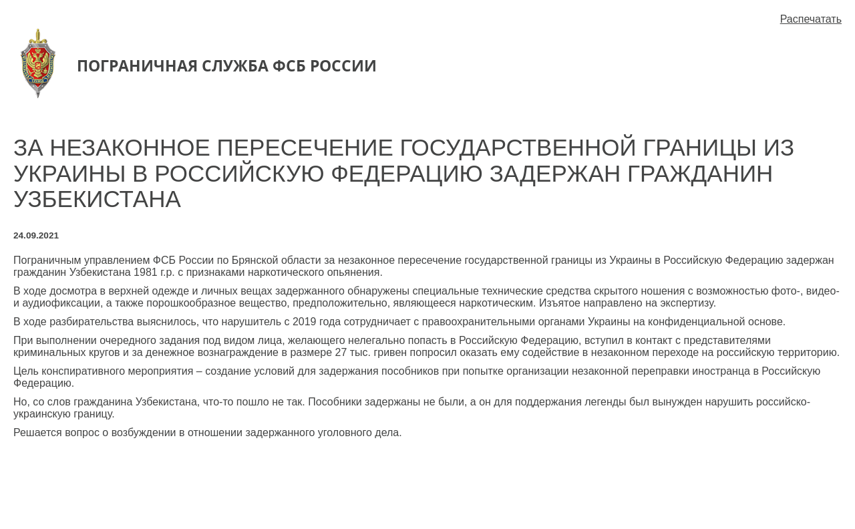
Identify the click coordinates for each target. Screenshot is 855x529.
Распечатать (811, 19)
